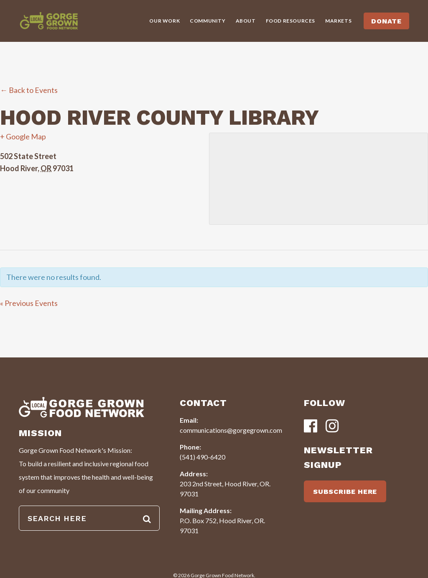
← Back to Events (29, 90)
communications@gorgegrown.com (231, 430)
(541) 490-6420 (202, 457)
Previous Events (29, 303)
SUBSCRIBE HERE (345, 492)
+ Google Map (23, 136)
